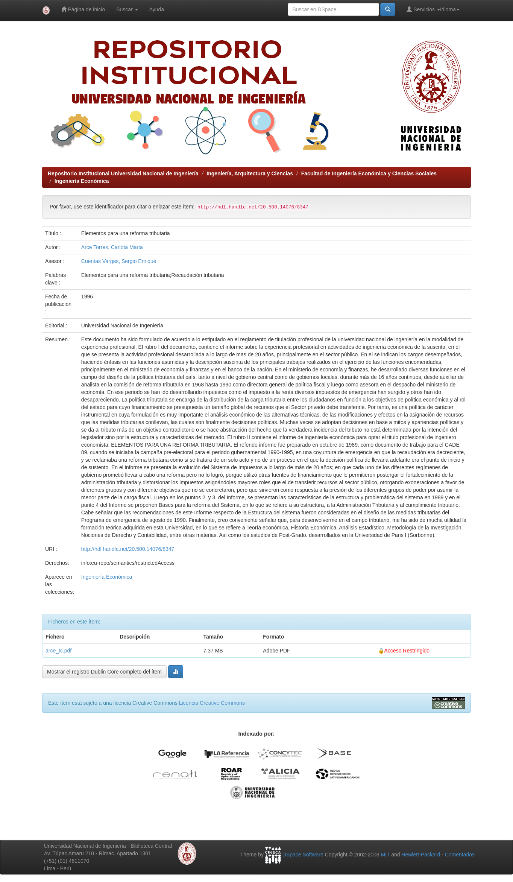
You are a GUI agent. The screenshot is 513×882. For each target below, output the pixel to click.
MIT (385, 855)
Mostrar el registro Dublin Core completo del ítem (104, 672)
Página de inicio (83, 9)
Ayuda (156, 9)
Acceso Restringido (407, 651)
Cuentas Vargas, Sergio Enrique (118, 261)
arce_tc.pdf (58, 651)
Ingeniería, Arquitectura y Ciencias (249, 173)
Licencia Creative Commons (212, 703)
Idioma (450, 9)
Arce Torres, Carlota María (112, 247)
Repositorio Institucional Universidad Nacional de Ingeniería (123, 173)
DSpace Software (302, 855)
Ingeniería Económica (82, 181)
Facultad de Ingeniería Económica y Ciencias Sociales (369, 173)
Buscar (127, 9)
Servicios (423, 9)
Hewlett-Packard (420, 855)
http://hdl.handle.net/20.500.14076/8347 (128, 549)
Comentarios (460, 855)
